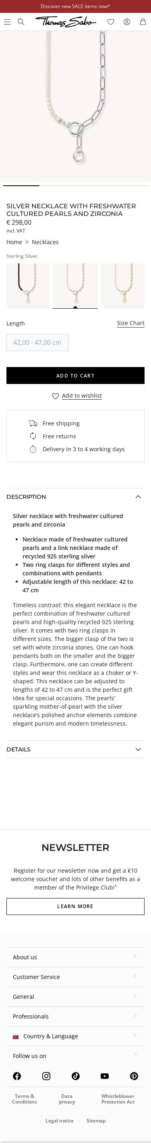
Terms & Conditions (24, 1099)
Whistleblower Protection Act (117, 1099)
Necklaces (45, 242)
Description (26, 496)
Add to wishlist (82, 395)
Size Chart (131, 323)
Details (18, 749)
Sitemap (96, 1120)
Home (14, 242)
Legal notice (60, 1120)
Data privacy (67, 1099)
